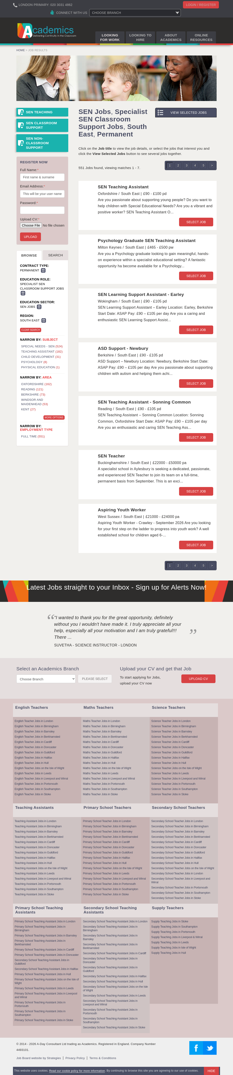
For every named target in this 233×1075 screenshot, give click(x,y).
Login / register (201, 5)
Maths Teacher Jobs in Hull (99, 763)
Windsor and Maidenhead (34, 402)
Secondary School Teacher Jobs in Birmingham (179, 826)
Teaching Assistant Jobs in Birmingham (38, 826)
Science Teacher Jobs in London (171, 721)
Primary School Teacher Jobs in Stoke (106, 894)
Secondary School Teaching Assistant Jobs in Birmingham (110, 928)
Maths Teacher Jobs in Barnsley (102, 731)
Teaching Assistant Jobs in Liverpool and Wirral (43, 878)
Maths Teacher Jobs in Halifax (101, 757)
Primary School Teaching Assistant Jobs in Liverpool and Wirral (46, 995)
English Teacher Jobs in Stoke (33, 794)
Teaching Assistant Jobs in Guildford (36, 852)
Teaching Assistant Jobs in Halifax (35, 857)
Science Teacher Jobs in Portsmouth (173, 783)
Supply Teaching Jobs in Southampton (174, 926)
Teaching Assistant (42, 351)
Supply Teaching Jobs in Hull (168, 952)
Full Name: (29, 170)
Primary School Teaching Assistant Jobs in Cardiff (44, 949)
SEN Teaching (39, 112)
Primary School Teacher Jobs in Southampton (110, 889)
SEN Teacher (111, 456)
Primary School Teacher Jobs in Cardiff (106, 842)
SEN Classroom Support (41, 125)
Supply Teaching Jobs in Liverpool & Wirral (177, 937)
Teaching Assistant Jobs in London (35, 821)
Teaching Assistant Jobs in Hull (33, 863)
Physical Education (40, 367)
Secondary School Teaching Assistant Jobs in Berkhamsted (110, 946)
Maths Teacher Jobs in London (101, 721)
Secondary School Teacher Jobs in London (177, 821)
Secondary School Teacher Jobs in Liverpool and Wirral (180, 880)
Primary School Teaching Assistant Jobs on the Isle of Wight (47, 981)
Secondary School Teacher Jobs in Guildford (178, 852)
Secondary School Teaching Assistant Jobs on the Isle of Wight (115, 988)
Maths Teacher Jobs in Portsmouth (104, 783)
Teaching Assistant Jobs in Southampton (39, 889)
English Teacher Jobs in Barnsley (34, 731)
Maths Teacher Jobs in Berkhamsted (105, 736)
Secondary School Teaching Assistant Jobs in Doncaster (110, 960)
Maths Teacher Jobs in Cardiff (101, 742)
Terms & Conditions (102, 1058)
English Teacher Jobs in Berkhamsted (37, 736)
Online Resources (201, 37)
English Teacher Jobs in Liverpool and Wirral (41, 778)
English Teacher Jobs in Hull (31, 763)
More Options (54, 417)
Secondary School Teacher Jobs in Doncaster (178, 847)
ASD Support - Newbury (123, 348)
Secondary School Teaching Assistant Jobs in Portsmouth (110, 1011)
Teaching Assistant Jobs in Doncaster (37, 847)
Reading (32, 389)
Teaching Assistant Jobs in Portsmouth (38, 884)
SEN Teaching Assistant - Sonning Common (144, 402)
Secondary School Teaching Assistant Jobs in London (115, 921)
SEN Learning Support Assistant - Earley (141, 294)
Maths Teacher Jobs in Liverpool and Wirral (109, 778)
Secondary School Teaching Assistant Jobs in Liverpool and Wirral (110, 1002)
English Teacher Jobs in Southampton (37, 789)
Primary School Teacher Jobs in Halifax (106, 857)
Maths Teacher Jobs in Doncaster (103, 747)
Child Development (41, 356)
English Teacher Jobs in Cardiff (33, 742)
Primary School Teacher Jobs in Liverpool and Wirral (114, 878)
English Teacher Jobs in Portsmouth (36, 783)
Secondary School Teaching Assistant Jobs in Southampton (110, 1020)
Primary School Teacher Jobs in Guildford (108, 852)
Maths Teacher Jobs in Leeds (100, 773)
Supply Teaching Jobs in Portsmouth (173, 932)
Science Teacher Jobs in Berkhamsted (174, 736)
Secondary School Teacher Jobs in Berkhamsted (180, 836)
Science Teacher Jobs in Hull (168, 763)
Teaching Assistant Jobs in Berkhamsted (39, 836)
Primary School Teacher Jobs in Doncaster (108, 847)
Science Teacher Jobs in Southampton (174, 789)
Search (55, 255)
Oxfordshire (36, 384)
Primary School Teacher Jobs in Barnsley (107, 831)
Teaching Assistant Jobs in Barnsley (36, 831)
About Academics (171, 37)
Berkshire (33, 394)
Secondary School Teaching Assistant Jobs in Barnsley (110, 937)
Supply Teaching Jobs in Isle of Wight (173, 947)
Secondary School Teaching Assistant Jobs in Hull (113, 981)
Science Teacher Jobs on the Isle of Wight (176, 768)
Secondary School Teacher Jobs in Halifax (176, 857)
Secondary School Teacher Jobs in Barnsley (178, 831)
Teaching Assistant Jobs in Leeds (35, 873)
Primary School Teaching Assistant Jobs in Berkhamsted (40, 942)
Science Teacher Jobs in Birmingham (173, 726)
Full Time (33, 436)
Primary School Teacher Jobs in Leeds (106, 873)
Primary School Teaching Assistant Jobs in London (45, 921)
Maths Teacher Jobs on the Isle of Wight (107, 768)
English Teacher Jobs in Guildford (35, 752)
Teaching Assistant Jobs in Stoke (34, 894)
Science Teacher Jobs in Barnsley (171, 731)
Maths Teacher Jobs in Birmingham (104, 726)
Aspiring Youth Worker (122, 509)
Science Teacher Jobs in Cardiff (170, 742)
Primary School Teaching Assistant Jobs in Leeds (44, 988)
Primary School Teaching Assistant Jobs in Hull (43, 974)
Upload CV (198, 679)
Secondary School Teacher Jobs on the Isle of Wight (182, 868)
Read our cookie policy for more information (77, 1070)
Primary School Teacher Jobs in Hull (104, 863)
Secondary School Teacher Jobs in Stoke (176, 898)
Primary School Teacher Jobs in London (107, 821)
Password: (29, 203)
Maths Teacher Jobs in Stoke (100, 794)
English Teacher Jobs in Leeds (33, 773)
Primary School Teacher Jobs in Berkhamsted (110, 836)
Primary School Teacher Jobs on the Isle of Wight (112, 868)
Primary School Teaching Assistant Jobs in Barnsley (46, 935)
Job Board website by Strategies (38, 1058)
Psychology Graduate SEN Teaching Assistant (147, 240)
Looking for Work (110, 37)
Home (20, 50)
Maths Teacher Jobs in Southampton (105, 789)
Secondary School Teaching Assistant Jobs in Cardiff (114, 953)
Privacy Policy (75, 1058)
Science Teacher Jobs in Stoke (169, 794)
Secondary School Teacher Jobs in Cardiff (176, 842)
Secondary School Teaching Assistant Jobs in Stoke (114, 1027)
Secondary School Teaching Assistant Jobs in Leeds (114, 995)
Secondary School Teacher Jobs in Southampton (180, 892)
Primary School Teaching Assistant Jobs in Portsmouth (40, 1004)
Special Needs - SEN (42, 346)
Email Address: (32, 186)
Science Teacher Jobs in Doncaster (172, 747)
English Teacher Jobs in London (34, 721)
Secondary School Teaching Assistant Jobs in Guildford (42, 961)
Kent (28, 409)
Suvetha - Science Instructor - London (95, 645)
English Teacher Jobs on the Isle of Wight (39, 768)
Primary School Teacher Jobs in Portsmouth (109, 884)
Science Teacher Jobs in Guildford (171, 752)
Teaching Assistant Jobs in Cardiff (35, 842)
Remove (43, 270)
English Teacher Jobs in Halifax (33, 757)
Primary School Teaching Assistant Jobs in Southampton (40, 1013)
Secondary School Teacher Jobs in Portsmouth (179, 887)
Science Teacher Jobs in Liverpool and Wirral (178, 778)
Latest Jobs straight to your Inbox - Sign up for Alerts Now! (116, 587)
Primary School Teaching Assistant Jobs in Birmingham (40, 928)
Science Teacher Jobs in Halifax (170, 757)
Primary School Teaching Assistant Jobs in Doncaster (47, 954)
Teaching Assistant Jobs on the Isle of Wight (41, 868)
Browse (29, 255)
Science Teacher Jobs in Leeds (170, 773)
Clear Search (30, 330)
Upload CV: (29, 219)
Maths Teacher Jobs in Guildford (102, 752)
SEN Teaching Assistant (123, 186)
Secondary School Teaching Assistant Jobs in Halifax (46, 969)
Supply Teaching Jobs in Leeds (170, 942)
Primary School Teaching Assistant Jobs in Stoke (44, 1020)
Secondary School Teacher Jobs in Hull (174, 863)
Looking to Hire (140, 37)
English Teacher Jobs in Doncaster (35, 747)
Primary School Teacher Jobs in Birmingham (109, 826)
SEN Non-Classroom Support (37, 142)
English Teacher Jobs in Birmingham (36, 726)
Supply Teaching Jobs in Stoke (169, 921)
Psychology (34, 362)
